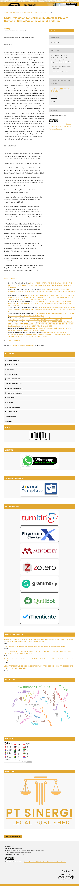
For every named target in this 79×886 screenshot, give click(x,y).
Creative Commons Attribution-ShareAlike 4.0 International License (60, 126)
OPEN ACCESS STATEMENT (14, 388)
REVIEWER (9, 369)
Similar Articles (10, 279)
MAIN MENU (9, 354)
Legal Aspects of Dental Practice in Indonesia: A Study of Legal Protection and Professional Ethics (34, 646)
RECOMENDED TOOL (12, 506)
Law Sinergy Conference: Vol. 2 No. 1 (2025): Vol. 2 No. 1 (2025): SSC (30, 326)
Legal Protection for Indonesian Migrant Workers (50, 313)
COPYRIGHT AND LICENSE (14, 393)
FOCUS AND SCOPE (12, 360)
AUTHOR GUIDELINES (12, 407)
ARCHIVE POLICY (11, 412)
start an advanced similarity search (23, 345)
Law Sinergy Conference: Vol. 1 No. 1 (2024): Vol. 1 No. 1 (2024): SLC (40, 320)
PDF (53, 30)
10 (16, 340)
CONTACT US (9, 421)
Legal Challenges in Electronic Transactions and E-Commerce (45, 328)
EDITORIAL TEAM (11, 365)
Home (6, 12)
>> (19, 340)
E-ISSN (7, 427)
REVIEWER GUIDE (11, 374)
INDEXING (9, 402)
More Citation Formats (60, 72)
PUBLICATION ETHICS (12, 379)
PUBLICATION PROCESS (13, 383)
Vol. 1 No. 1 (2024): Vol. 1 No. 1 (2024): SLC (32, 12)
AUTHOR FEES (10, 416)
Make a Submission (12, 836)
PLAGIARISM (9, 398)
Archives (13, 12)
